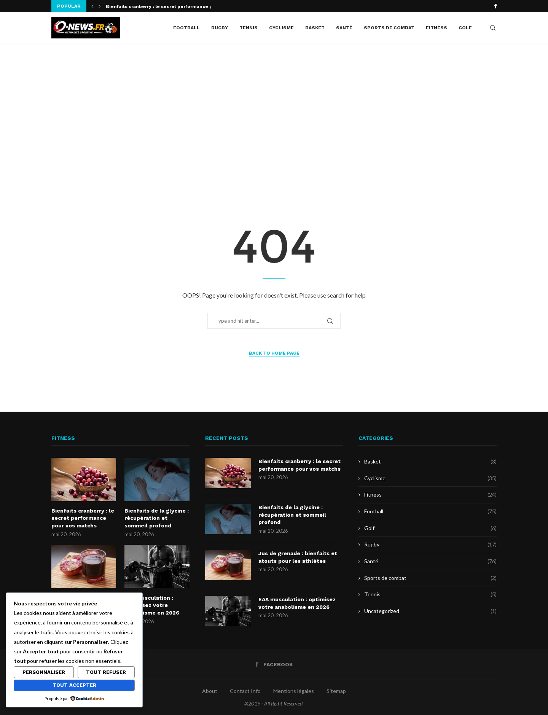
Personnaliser (43, 672)
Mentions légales (293, 691)
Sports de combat (389, 27)
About (209, 691)
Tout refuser (106, 672)
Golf (465, 27)
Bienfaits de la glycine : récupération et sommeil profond (156, 518)
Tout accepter (74, 685)
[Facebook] (495, 6)
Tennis (248, 27)
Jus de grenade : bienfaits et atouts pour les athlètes (297, 557)
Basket (315, 27)
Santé (344, 27)
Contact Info (245, 691)
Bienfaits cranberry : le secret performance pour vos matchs (82, 518)
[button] (92, 6)
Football (186, 27)
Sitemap (336, 691)
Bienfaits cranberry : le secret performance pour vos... (170, 6)
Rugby (219, 27)
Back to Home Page (274, 353)
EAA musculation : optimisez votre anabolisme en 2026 (151, 605)
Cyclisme (281, 27)
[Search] (493, 28)
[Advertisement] (274, 119)
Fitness (436, 27)
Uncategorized (430, 611)
